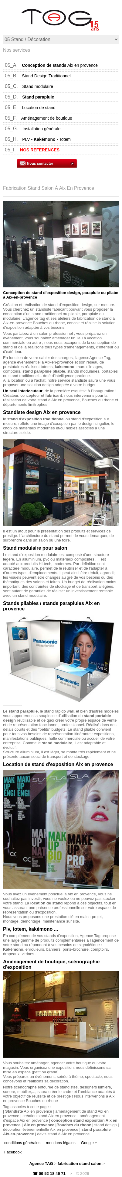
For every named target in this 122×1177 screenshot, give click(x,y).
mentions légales (61, 1142)
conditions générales (22, 1142)
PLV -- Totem (46, 139)
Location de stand (39, 107)
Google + (89, 1142)
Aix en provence (60, 65)
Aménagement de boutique (46, 118)
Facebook (13, 1152)
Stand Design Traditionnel (46, 75)
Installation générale (41, 128)
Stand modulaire (37, 86)
